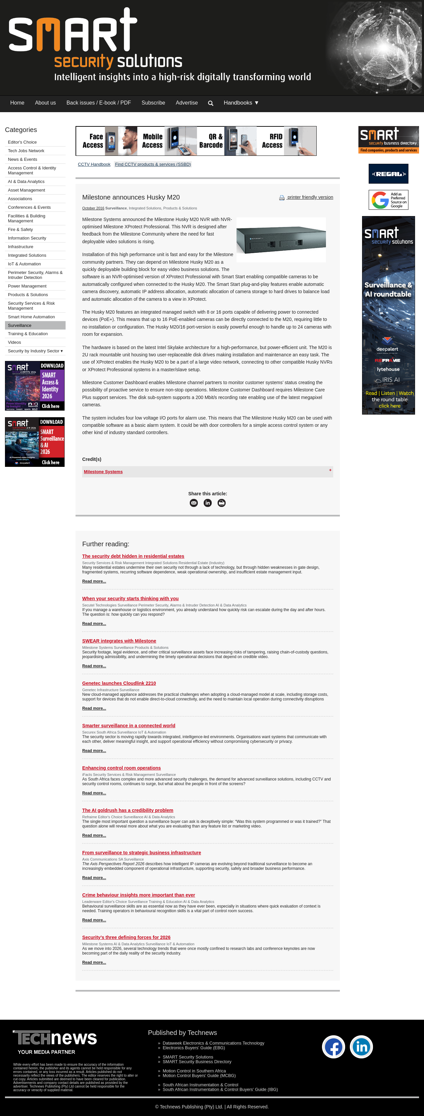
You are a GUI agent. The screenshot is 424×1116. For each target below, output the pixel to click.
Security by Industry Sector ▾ (35, 350)
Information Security (27, 238)
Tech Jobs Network (26, 150)
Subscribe (153, 103)
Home (17, 103)
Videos (14, 342)
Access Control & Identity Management (32, 170)
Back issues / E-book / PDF (99, 103)
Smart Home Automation (32, 316)
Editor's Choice (22, 142)
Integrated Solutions (27, 255)
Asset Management (26, 190)
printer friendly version (305, 197)
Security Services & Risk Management (31, 306)
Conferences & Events (29, 207)
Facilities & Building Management (26, 218)
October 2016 (93, 208)
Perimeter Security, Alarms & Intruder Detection (35, 275)
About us (45, 103)
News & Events (22, 159)
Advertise (187, 103)
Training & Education (28, 333)
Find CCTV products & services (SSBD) (153, 164)
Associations (20, 198)
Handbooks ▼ (241, 103)
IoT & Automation (24, 263)
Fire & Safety (20, 229)
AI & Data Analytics (26, 181)
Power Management (27, 286)
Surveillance (19, 325)
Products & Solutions (28, 294)
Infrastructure (20, 246)
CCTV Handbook (94, 164)
